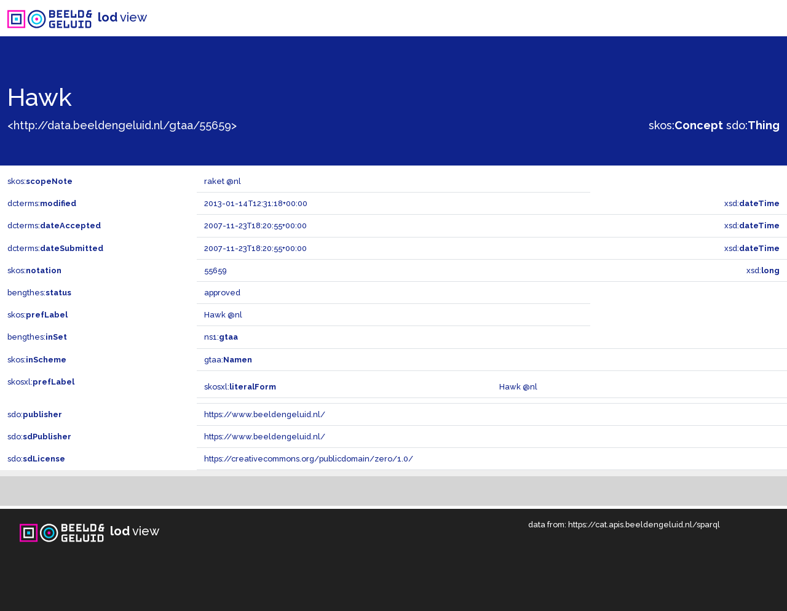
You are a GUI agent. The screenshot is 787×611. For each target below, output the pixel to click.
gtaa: (228, 359)
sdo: (753, 125)
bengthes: (39, 292)
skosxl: (40, 381)
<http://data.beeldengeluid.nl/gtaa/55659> (122, 125)
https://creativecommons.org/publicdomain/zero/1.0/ (308, 458)
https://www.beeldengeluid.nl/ (264, 414)
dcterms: (41, 203)
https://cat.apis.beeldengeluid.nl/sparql (644, 524)
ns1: (221, 336)
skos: (686, 125)
